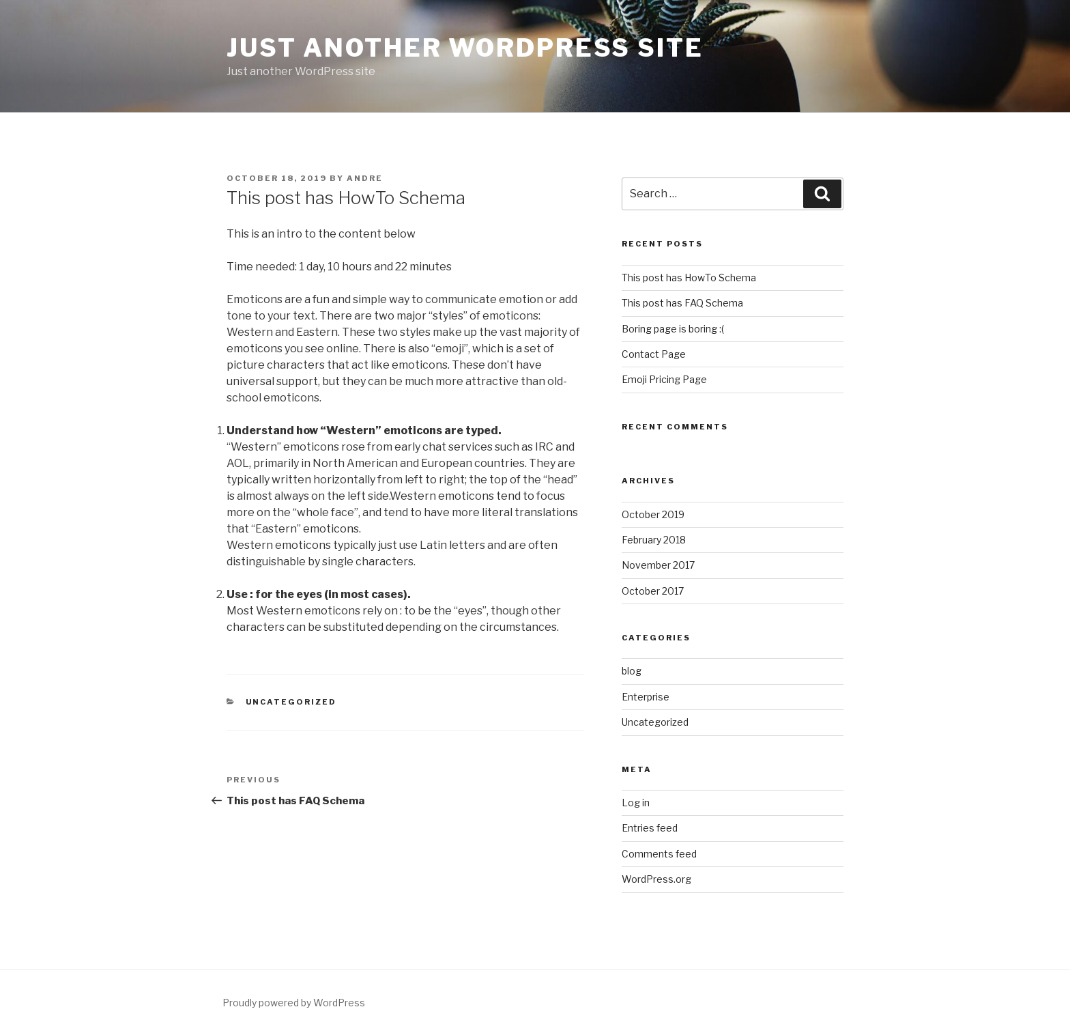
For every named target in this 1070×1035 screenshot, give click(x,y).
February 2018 (654, 539)
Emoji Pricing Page (664, 379)
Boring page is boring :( (673, 329)
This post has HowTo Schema (689, 277)
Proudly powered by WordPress (293, 1002)
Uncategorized (291, 702)
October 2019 (653, 514)
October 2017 (653, 591)
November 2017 (658, 565)
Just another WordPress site (465, 48)
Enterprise (645, 697)
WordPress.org (656, 879)
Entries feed (650, 828)
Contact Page (654, 354)
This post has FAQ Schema (682, 303)
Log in (636, 802)
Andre (365, 178)
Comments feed (659, 854)
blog (631, 671)
